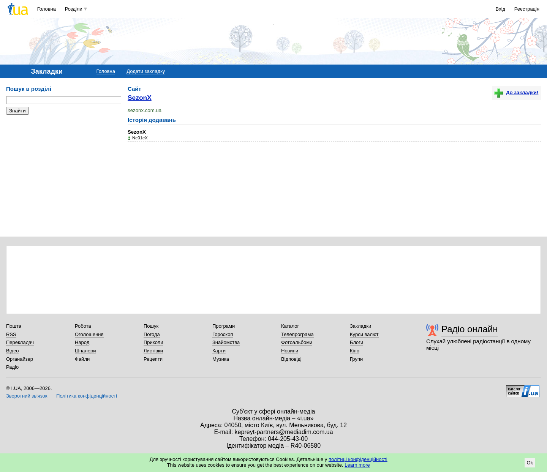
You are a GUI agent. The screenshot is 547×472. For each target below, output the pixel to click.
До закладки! (516, 92)
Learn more (357, 465)
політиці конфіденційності (358, 459)
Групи (356, 359)
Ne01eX (140, 138)
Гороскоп (222, 334)
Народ (82, 342)
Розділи (73, 9)
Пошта (13, 326)
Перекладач (20, 342)
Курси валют (364, 334)
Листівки (153, 351)
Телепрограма (297, 334)
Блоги (356, 342)
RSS (11, 334)
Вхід (501, 9)
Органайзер (19, 359)
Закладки (360, 326)
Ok (529, 463)
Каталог (290, 326)
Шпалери (85, 351)
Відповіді (291, 359)
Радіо (12, 367)
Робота (83, 326)
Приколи (153, 342)
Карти (219, 351)
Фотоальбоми (296, 342)
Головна (46, 9)
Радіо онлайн (469, 329)
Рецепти (153, 359)
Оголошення (89, 334)
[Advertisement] (63, 167)
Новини (289, 351)
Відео (12, 351)
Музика (220, 359)
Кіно (354, 351)
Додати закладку (145, 71)
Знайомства (226, 342)
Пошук (151, 326)
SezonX (140, 97)
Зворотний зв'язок (26, 396)
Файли (82, 359)
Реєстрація (526, 9)
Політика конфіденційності (86, 396)
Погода (152, 334)
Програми (223, 326)
